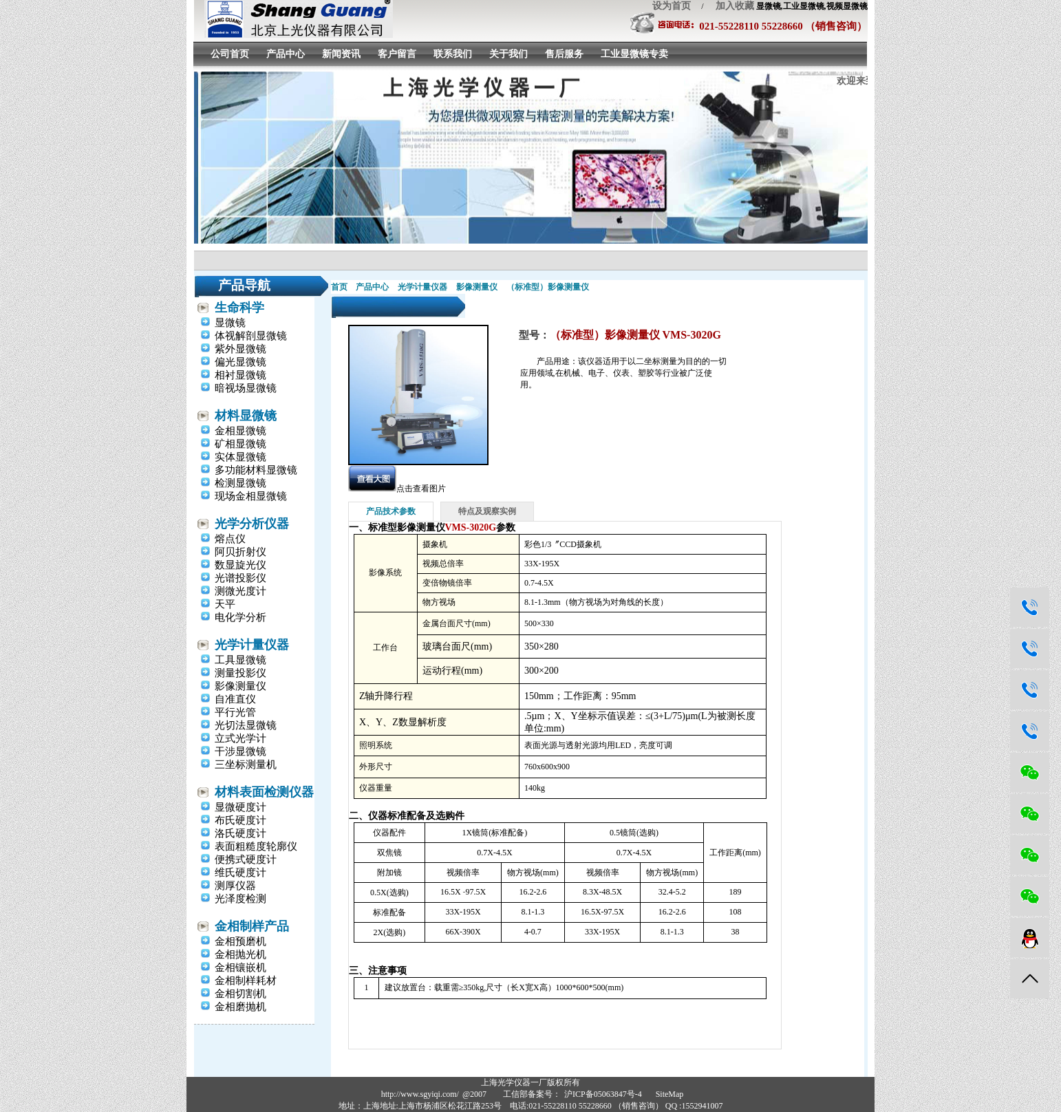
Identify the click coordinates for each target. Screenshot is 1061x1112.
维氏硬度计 (240, 872)
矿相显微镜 (240, 443)
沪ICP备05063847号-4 (603, 1094)
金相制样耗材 (246, 980)
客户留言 (397, 54)
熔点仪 (230, 538)
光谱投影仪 (240, 578)
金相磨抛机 (240, 1006)
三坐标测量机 (246, 764)
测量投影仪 (240, 672)
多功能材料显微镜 (256, 469)
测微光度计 (240, 591)
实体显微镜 (240, 456)
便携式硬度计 (246, 859)
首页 (339, 287)
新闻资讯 (341, 54)
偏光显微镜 (240, 361)
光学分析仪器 (252, 524)
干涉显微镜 (240, 751)
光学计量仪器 (252, 645)
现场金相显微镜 (251, 496)
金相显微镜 (240, 430)
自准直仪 (235, 699)
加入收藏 (730, 6)
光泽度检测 (240, 898)
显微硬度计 (240, 807)
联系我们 (452, 54)
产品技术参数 (391, 511)
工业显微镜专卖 (634, 54)
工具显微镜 (240, 659)
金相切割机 (240, 993)
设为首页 (671, 6)
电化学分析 (240, 617)
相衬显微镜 (240, 375)
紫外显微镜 (240, 348)
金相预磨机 (240, 941)
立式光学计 (240, 738)
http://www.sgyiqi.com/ (420, 1094)
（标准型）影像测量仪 (547, 287)
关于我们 (508, 54)
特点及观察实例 (487, 511)
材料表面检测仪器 (264, 792)
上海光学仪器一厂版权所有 (530, 1082)
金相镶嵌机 (240, 967)
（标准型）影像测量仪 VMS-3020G (635, 335)
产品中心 (285, 54)
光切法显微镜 (246, 725)
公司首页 (230, 54)
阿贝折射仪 (240, 551)
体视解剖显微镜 (251, 335)
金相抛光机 (240, 954)
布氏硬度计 (240, 820)
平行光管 (235, 712)
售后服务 (564, 54)
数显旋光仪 (240, 564)
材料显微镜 (246, 416)
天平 (225, 604)
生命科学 (239, 307)
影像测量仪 (240, 686)
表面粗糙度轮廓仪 (256, 846)
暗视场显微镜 (246, 388)
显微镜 (230, 322)
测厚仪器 (235, 885)
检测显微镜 (240, 483)
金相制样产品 (252, 926)
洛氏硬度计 (240, 833)
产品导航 (244, 285)
